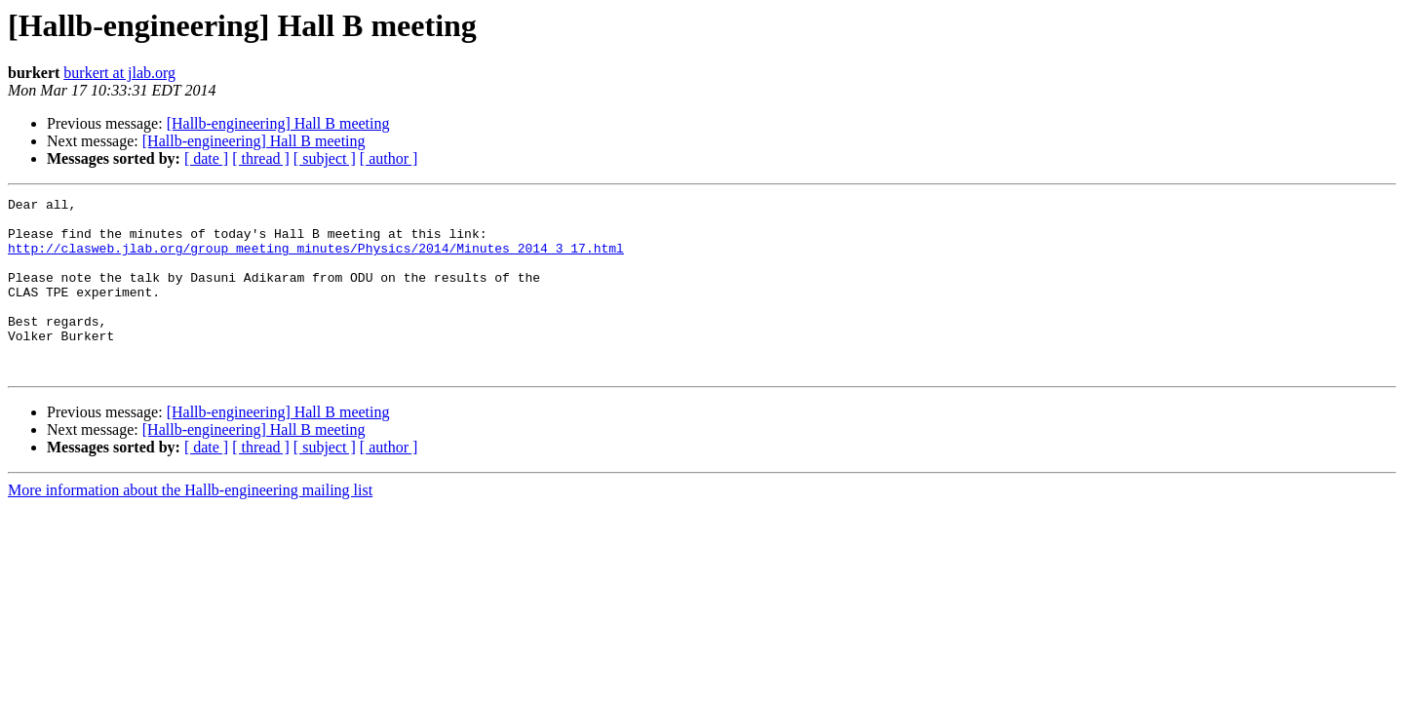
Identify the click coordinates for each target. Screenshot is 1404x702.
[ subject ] (324, 158)
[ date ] (206, 158)
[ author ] (389, 158)
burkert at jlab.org (119, 72)
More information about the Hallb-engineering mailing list (190, 525)
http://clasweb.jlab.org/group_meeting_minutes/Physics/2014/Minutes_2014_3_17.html (316, 259)
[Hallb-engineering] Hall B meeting (278, 123)
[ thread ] (261, 158)
